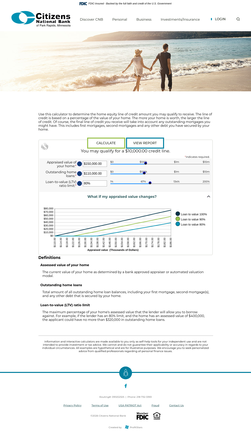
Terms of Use (100, 405)
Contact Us (176, 405)
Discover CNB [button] (91, 19)
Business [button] (143, 19)
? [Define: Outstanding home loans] (79, 173)
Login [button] (220, 19)
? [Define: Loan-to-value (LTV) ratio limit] (79, 183)
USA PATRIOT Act (130, 405)
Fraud (155, 405)
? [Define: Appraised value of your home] (79, 164)
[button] (238, 19)
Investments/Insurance (180, 19)
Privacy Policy (73, 405)
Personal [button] (119, 19)
